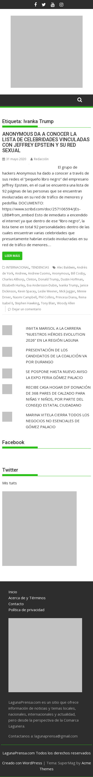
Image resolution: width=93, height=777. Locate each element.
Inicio (12, 591)
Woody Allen (66, 303)
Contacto (16, 603)
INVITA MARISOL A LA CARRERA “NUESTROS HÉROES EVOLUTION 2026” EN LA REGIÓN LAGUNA (55, 334)
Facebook (13, 442)
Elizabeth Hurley (13, 285)
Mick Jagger (67, 291)
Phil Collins (46, 297)
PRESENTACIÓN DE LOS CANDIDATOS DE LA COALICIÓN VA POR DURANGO (56, 355)
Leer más (12, 256)
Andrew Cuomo (39, 273)
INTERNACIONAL (17, 267)
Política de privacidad (26, 609)
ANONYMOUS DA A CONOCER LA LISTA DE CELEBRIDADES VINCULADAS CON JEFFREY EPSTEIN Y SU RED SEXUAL (46, 142)
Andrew (20, 273)
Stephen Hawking (27, 303)
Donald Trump (48, 279)
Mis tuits (9, 482)
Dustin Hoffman (72, 279)
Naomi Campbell (25, 297)
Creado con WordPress (22, 762)
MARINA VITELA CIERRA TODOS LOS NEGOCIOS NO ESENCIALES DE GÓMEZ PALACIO (57, 420)
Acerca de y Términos (27, 597)
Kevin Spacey (27, 291)
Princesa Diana (66, 297)
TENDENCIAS (40, 267)
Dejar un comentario (26, 309)
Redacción (40, 159)
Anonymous (60, 273)
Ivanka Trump (68, 285)
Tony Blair (48, 303)
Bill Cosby (78, 273)
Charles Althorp (13, 279)
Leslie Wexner (47, 291)
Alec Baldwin (66, 267)
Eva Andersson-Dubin (42, 285)
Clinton (31, 279)
